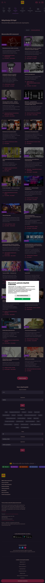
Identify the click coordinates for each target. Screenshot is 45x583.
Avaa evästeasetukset (22, 295)
